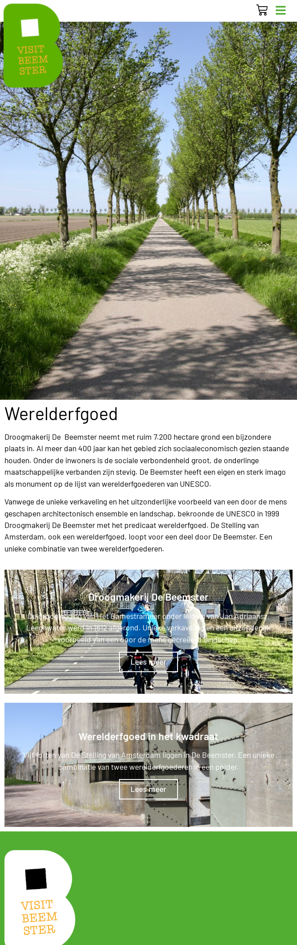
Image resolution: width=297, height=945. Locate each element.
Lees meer (148, 661)
